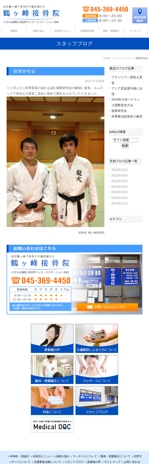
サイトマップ (112, 452)
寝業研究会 (24, 71)
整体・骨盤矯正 (111, 31)
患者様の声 (94, 452)
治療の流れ (38, 31)
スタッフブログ (74, 452)
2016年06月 (119, 181)
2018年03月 (119, 169)
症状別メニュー (42, 446)
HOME (14, 446)
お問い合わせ (132, 452)
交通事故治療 (87, 31)
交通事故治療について (47, 452)
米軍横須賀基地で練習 (126, 116)
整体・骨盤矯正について (115, 446)
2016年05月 (119, 186)
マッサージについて (85, 446)
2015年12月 (119, 203)
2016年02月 (119, 197)
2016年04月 (119, 192)
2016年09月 (119, 175)
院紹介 (25, 446)
